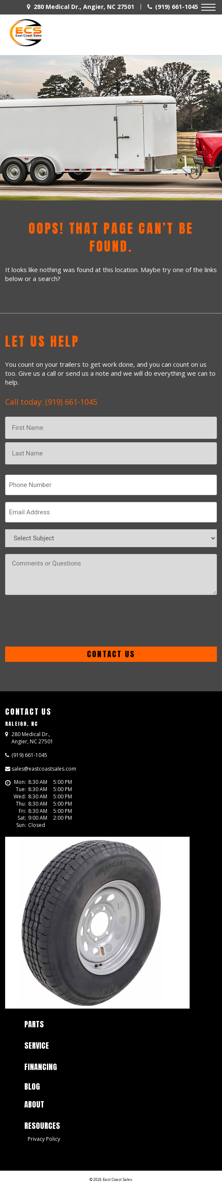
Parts (34, 1024)
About (34, 1104)
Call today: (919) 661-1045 (51, 402)
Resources (42, 1125)
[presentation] (70, 620)
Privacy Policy (44, 1139)
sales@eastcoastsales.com (44, 768)
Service (36, 1045)
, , (32, 738)
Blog (32, 1086)
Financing (40, 1067)
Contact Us (28, 711)
